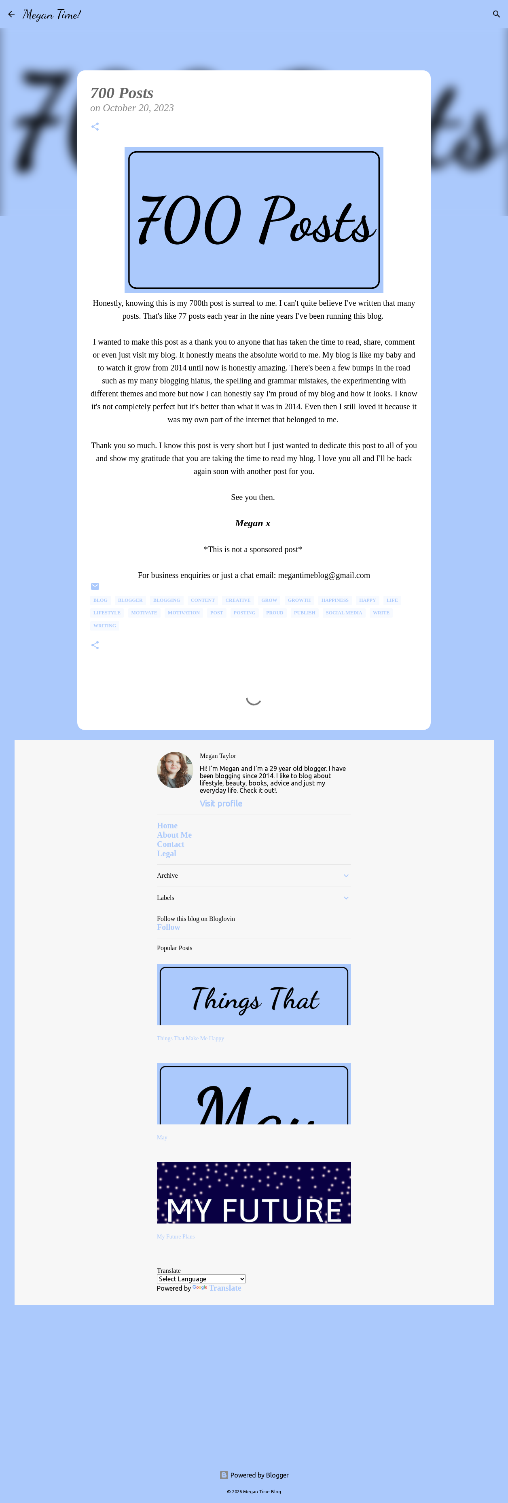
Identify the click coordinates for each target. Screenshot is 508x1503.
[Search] (92, 14)
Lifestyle (107, 613)
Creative (237, 600)
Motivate (144, 613)
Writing (104, 626)
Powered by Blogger (254, 1475)
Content (203, 600)
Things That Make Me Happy (190, 1038)
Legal (166, 853)
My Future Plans (176, 1237)
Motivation (184, 613)
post (216, 613)
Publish (304, 613)
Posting (245, 613)
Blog (100, 600)
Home (167, 825)
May (162, 1138)
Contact (170, 844)
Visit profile (221, 803)
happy (367, 600)
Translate (217, 1287)
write (381, 613)
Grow (269, 600)
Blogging (166, 600)
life (392, 600)
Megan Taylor (218, 755)
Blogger (130, 600)
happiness (335, 600)
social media (344, 613)
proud (275, 613)
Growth (299, 600)
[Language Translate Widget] (201, 1278)
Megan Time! (52, 14)
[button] (95, 128)
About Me (174, 834)
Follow (168, 927)
